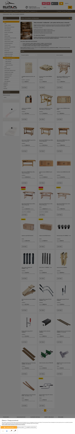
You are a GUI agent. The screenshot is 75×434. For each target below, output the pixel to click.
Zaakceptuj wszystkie (31, 427)
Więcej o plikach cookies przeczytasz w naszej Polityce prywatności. (13, 424)
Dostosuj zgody (20, 427)
